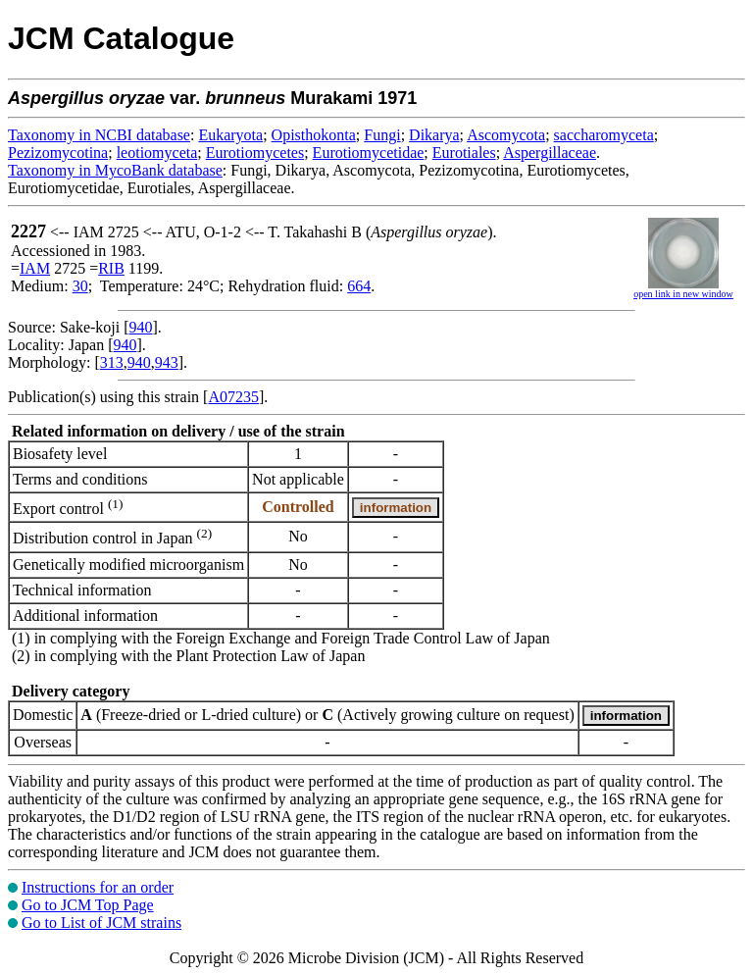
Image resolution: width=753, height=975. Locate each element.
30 (80, 286)
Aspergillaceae (549, 152)
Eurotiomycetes (255, 152)
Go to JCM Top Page (88, 905)
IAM (35, 268)
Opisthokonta (314, 135)
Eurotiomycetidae (369, 152)
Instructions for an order (98, 887)
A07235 (233, 396)
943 (166, 362)
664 (359, 286)
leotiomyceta (157, 152)
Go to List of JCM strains (101, 922)
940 (141, 327)
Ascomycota (506, 135)
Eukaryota (230, 135)
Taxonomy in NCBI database (99, 135)
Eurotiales (464, 152)
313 (112, 362)
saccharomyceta (604, 135)
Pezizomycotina (58, 152)
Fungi (382, 135)
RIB (111, 268)
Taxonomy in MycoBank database (115, 170)
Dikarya (434, 135)
